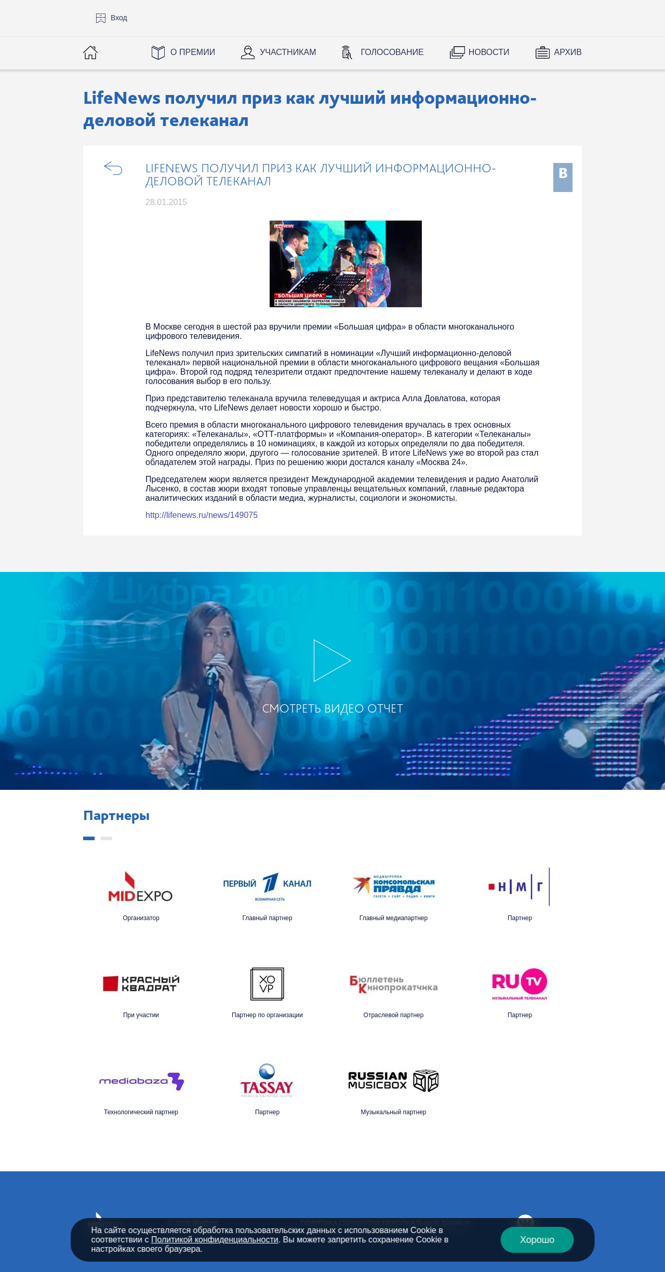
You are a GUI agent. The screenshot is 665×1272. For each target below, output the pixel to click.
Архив (568, 52)
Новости (489, 52)
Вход (119, 17)
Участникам (288, 52)
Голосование (392, 52)
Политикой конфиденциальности (214, 1239)
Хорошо (537, 1240)
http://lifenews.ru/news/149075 (201, 515)
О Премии (192, 52)
